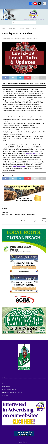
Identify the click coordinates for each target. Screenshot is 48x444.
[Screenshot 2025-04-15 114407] (24, 333)
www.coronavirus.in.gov (33, 153)
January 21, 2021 (8, 38)
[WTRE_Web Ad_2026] (24, 253)
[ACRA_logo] (24, 302)
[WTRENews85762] (24, 292)
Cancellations (6, 386)
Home (3, 377)
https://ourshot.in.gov (19, 166)
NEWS (3, 383)
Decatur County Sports (9, 389)
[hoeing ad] (24, 271)
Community (5, 380)
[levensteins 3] (24, 201)
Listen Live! (5, 395)
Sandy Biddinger (21, 38)
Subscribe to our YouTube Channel (12, 392)
